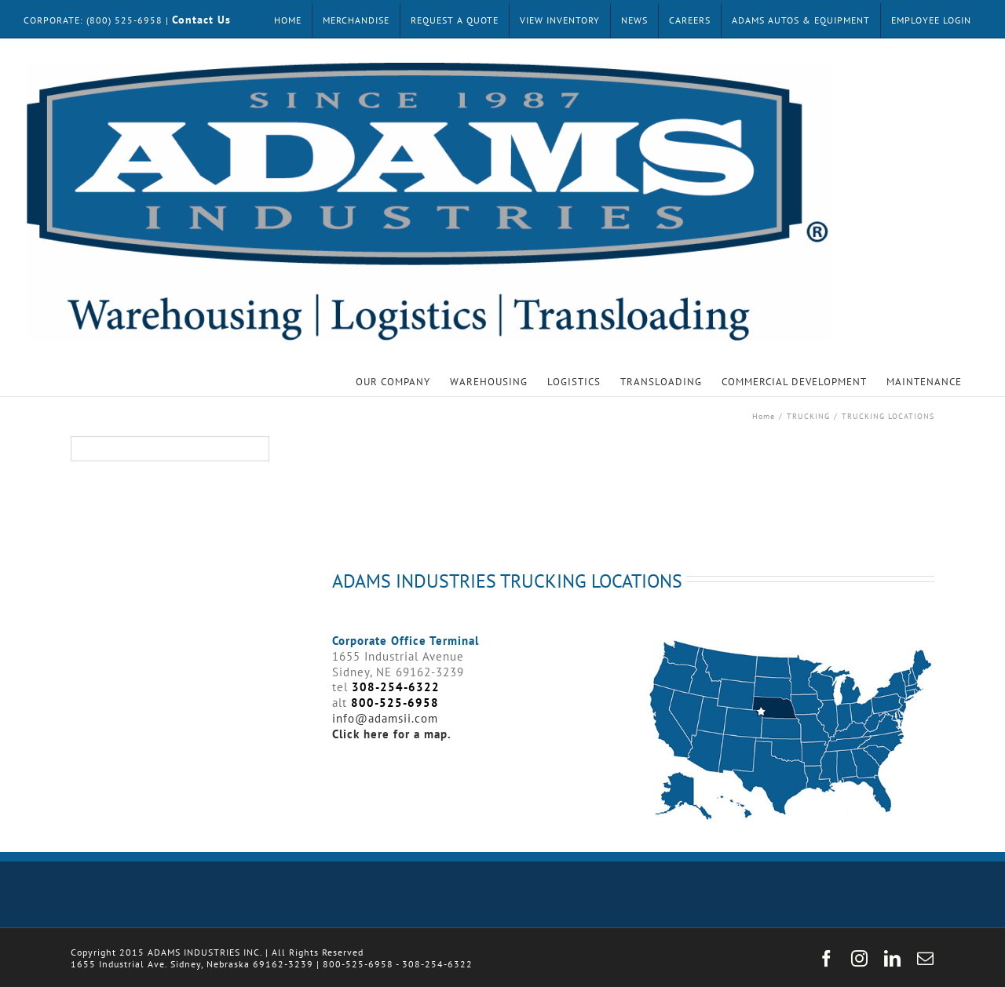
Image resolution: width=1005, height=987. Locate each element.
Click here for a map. (391, 734)
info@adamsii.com (385, 718)
